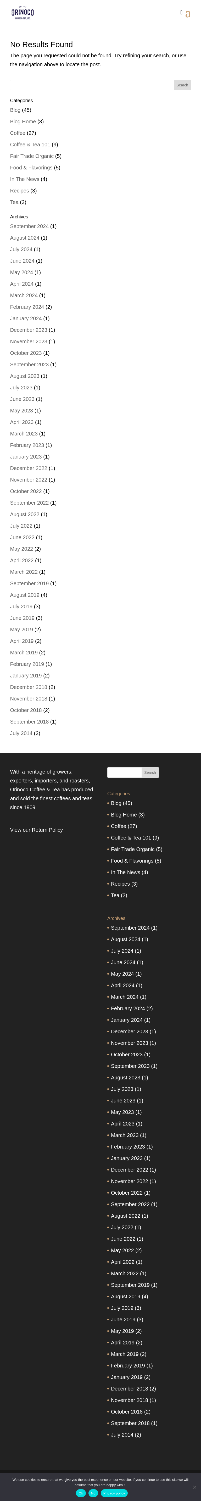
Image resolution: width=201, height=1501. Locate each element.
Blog (15, 110)
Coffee (17, 133)
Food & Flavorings (31, 167)
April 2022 (22, 560)
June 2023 (22, 399)
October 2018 (26, 710)
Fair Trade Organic (32, 156)
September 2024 (29, 226)
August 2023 (24, 376)
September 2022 (29, 503)
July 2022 (21, 526)
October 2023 (26, 353)
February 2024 (27, 307)
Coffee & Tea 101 (30, 144)
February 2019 (27, 664)
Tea (14, 202)
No (93, 1493)
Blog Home (23, 121)
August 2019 (24, 595)
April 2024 (22, 284)
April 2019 (22, 641)
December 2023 (28, 330)
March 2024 (24, 295)
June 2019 (22, 618)
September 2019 (29, 583)
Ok (81, 1493)
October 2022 (26, 491)
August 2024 (24, 238)
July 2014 (21, 733)
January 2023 (26, 457)
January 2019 (26, 675)
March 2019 (24, 652)
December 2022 (28, 468)
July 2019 (21, 606)
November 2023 (28, 341)
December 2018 (28, 687)
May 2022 (21, 549)
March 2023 (24, 434)
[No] (194, 1487)
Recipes (19, 191)
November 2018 (28, 699)
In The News (24, 179)
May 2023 (21, 410)
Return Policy (47, 830)
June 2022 (22, 537)
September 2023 (29, 364)
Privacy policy (114, 1493)
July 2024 (21, 249)
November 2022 (28, 480)
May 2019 (21, 629)
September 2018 (29, 722)
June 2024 (22, 261)
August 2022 (24, 514)
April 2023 (22, 422)
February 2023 (27, 445)
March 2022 (24, 572)
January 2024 (26, 318)
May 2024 (21, 272)
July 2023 (21, 387)
